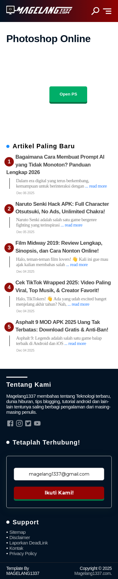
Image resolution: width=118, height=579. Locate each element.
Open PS (68, 94)
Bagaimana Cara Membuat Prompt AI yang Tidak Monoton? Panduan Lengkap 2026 (55, 164)
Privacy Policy (23, 553)
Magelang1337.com (92, 573)
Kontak (16, 548)
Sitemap (17, 532)
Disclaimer (19, 537)
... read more (96, 185)
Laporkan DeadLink (28, 542)
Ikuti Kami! (59, 493)
